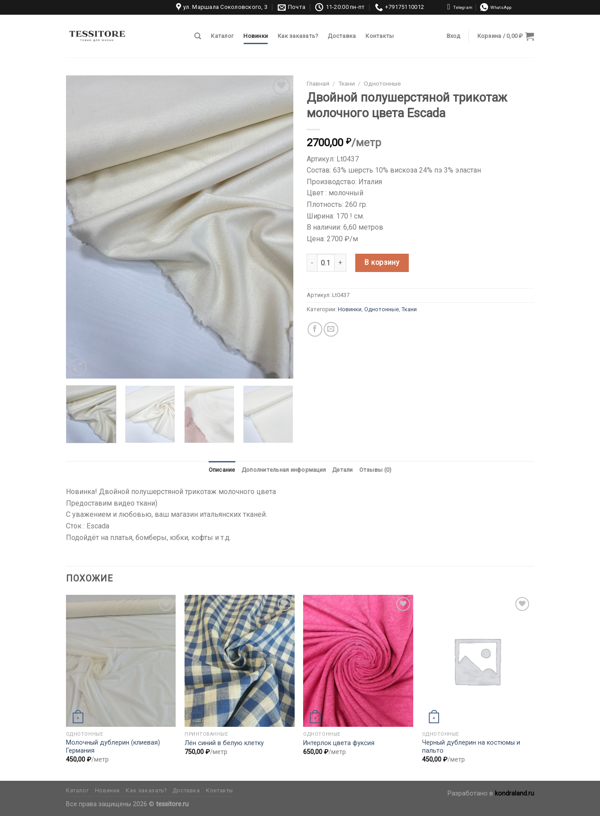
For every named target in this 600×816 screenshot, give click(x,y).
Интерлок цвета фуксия (338, 743)
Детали (342, 469)
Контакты (380, 36)
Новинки (255, 36)
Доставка (342, 36)
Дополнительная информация (284, 469)
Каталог (222, 36)
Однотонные (382, 83)
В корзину (381, 262)
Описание (222, 469)
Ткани (346, 83)
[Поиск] (197, 36)
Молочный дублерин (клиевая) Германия (113, 747)
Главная (318, 83)
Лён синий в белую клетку (224, 743)
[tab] (222, 470)
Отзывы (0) (375, 469)
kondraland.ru (514, 793)
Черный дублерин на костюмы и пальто (471, 747)
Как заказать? (298, 36)
